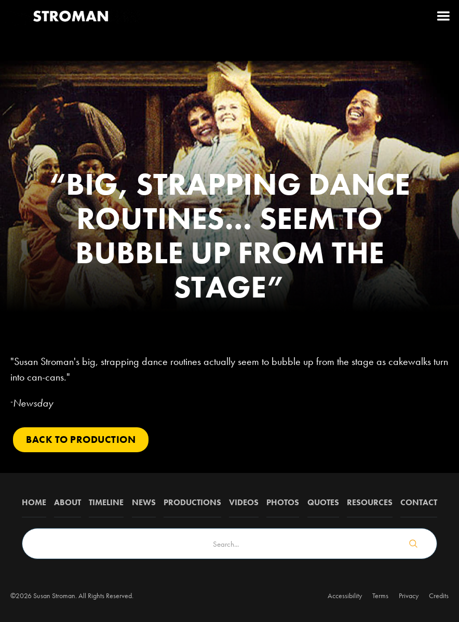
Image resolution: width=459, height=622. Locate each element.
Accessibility (345, 595)
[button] (443, 15)
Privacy (409, 595)
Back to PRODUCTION (81, 439)
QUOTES (323, 502)
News (144, 502)
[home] (71, 15)
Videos (244, 502)
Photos (282, 502)
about (67, 502)
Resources (370, 502)
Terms (380, 595)
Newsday (33, 403)
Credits (439, 595)
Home (34, 502)
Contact (418, 502)
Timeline (106, 502)
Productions (192, 502)
